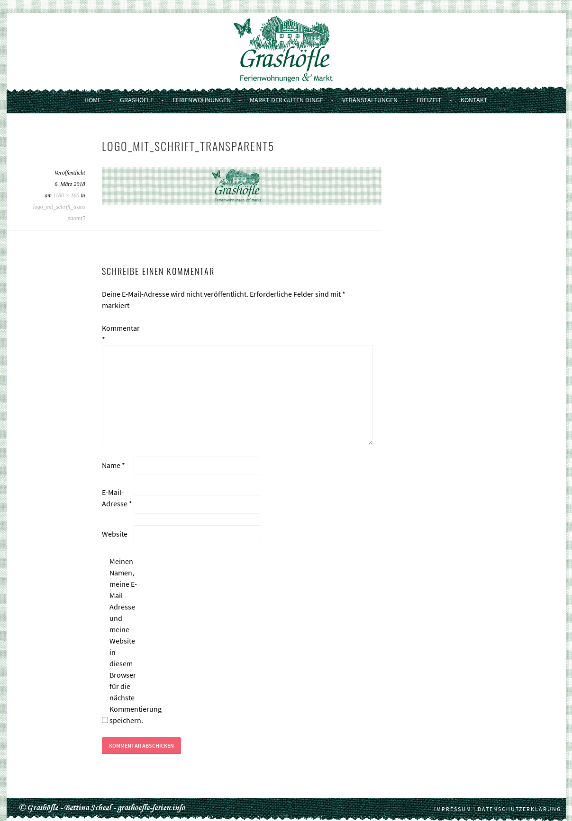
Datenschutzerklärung (519, 808)
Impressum (453, 808)
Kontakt (474, 100)
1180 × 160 (66, 195)
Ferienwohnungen (202, 100)
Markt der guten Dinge (286, 100)
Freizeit (429, 100)
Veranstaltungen (370, 100)
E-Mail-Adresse (117, 497)
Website (114, 534)
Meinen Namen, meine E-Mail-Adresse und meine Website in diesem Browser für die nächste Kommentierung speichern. (124, 640)
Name (113, 465)
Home (92, 100)
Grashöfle (137, 100)
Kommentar (117, 333)
